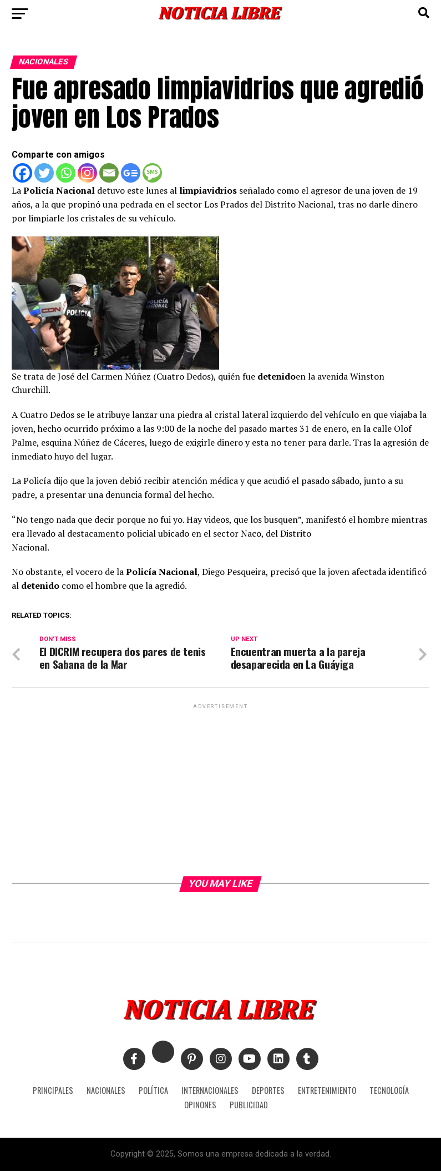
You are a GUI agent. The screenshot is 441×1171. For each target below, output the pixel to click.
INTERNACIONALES (210, 1090)
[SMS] (152, 173)
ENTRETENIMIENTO (327, 1090)
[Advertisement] (221, 789)
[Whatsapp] (65, 173)
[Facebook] (22, 173)
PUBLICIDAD (249, 1105)
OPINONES (200, 1105)
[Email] (109, 173)
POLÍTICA (153, 1090)
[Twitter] (44, 173)
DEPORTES (268, 1090)
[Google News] (130, 173)
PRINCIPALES (53, 1090)
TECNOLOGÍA (389, 1090)
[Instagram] (87, 173)
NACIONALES (106, 1090)
